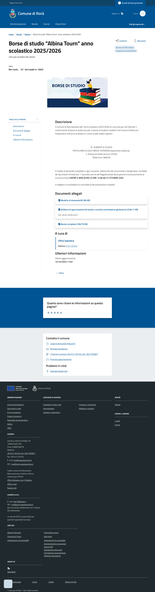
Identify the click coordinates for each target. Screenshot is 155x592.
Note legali (48, 536)
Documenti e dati (14, 408)
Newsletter (11, 571)
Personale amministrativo (17, 420)
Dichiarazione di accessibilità (18, 540)
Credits (51, 581)
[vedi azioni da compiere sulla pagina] (139, 41)
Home (11, 34)
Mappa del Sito (70, 581)
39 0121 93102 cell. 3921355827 (21, 453)
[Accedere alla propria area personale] (130, 3)
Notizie (27, 34)
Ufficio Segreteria (66, 240)
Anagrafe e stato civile (52, 404)
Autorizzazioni (48, 408)
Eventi (117, 424)
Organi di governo (14, 416)
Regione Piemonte (15, 3)
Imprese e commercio (87, 404)
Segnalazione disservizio (53, 549)
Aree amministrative (15, 404)
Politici (9, 424)
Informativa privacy (51, 532)
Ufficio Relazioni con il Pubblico (19, 480)
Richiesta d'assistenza (52, 555)
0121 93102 (71, 246)
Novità (35, 24)
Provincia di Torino (14, 536)
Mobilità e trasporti (86, 408)
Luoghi (117, 420)
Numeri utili (11, 487)
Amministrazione (18, 24)
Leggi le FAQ (48, 546)
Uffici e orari (12, 484)
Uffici (9, 427)
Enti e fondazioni (14, 412)
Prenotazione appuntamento (55, 552)
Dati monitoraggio (14, 581)
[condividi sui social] (121, 41)
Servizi (46, 24)
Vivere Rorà (60, 24)
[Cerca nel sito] (142, 13)
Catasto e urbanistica (51, 412)
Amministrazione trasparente (55, 543)
